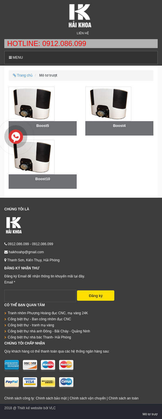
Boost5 (42, 125)
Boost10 (42, 179)
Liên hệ (82, 33)
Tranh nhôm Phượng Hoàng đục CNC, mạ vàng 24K (48, 313)
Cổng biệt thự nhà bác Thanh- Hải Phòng (39, 337)
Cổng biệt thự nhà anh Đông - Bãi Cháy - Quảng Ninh (49, 331)
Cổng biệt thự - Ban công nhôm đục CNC (39, 319)
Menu (16, 58)
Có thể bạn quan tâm (24, 305)
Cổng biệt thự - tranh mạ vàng (31, 325)
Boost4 (119, 125)
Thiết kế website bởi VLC (36, 408)
